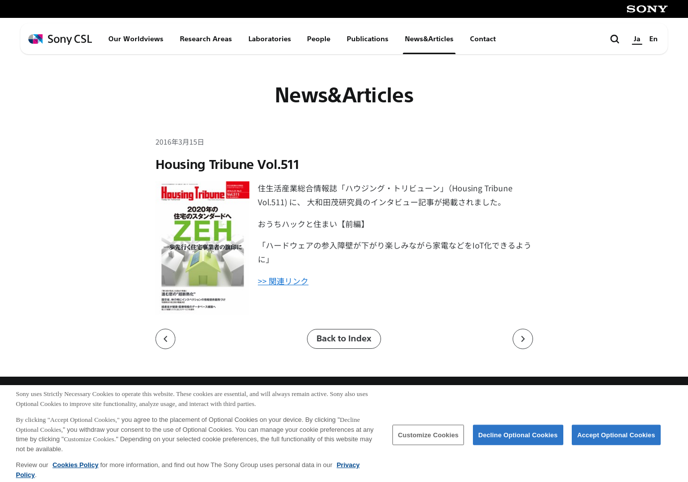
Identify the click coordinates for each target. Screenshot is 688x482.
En (653, 39)
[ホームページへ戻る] (60, 39)
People (318, 39)
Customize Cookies (428, 439)
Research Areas (206, 39)
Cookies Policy (75, 470)
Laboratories (269, 39)
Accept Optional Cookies (616, 439)
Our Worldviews (135, 39)
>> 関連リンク (283, 281)
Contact (483, 39)
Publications (367, 39)
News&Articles (429, 39)
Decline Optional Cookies (518, 439)
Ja (637, 39)
